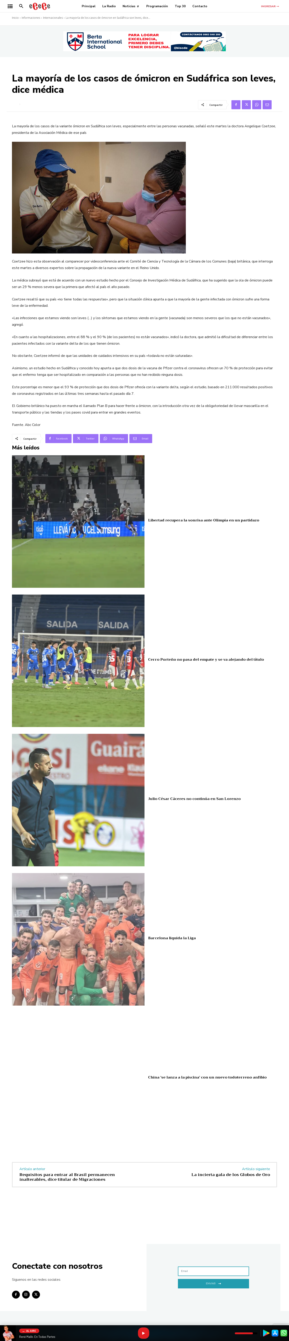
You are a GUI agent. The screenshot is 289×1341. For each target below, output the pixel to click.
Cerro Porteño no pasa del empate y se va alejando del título (206, 659)
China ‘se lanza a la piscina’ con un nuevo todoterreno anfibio (207, 1077)
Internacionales (53, 18)
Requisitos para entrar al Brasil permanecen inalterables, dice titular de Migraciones (67, 1177)
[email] (213, 1271)
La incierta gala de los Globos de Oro (230, 1174)
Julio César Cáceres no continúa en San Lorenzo (194, 799)
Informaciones (31, 18)
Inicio (15, 18)
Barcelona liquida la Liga (172, 938)
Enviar (213, 1283)
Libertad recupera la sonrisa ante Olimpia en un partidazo (203, 520)
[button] (21, 6)
